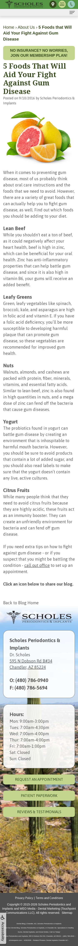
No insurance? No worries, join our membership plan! (39, 53)
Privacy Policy (24, 898)
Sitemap (67, 912)
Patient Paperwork (39, 795)
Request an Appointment (39, 779)
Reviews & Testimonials (39, 812)
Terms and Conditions (49, 898)
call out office (37, 565)
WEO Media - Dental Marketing (40, 908)
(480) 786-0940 (31, 680)
